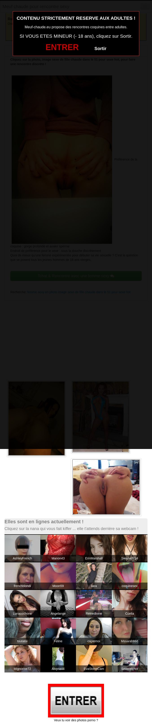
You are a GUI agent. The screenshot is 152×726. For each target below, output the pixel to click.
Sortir (100, 48)
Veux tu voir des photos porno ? (76, 720)
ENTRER (62, 47)
